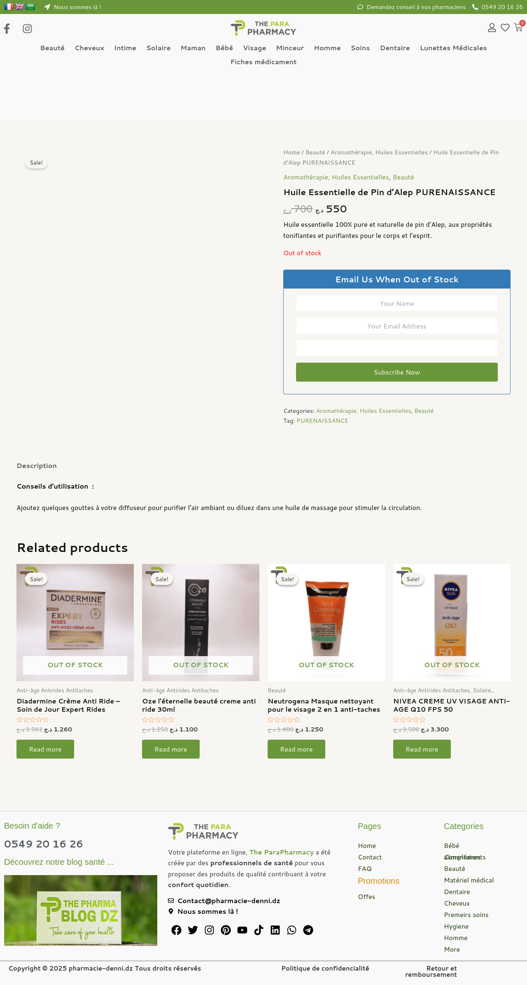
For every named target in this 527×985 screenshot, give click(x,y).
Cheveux (89, 47)
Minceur (290, 47)
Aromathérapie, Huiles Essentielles (379, 152)
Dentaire (395, 47)
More (452, 949)
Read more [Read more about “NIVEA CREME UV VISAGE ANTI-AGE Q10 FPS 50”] (422, 749)
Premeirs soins (466, 914)
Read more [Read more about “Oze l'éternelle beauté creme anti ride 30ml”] (170, 749)
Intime (125, 47)
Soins (360, 47)
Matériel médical (469, 880)
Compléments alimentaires (465, 857)
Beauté (52, 47)
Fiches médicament (263, 61)
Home (291, 152)
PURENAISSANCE (322, 421)
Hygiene (456, 926)
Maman (192, 47)
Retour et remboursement (431, 971)
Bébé (224, 47)
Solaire (158, 47)
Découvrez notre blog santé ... (59, 861)
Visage (254, 47)
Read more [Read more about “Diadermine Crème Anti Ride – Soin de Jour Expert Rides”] (45, 749)
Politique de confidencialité (325, 968)
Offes (366, 896)
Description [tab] (36, 465)
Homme (327, 47)
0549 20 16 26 (43, 844)
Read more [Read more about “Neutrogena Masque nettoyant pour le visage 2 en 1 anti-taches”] (296, 749)
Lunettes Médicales (453, 47)
